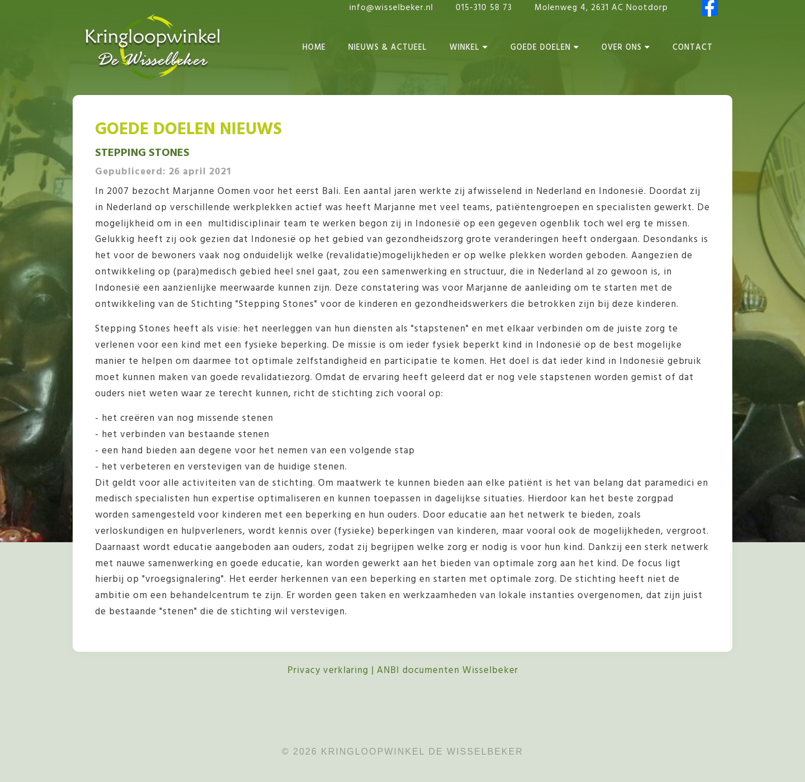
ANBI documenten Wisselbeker (447, 670)
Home (314, 47)
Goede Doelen (544, 47)
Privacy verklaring (327, 670)
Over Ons (626, 47)
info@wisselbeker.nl (391, 8)
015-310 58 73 (485, 8)
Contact (693, 47)
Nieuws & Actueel (387, 47)
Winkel (468, 47)
